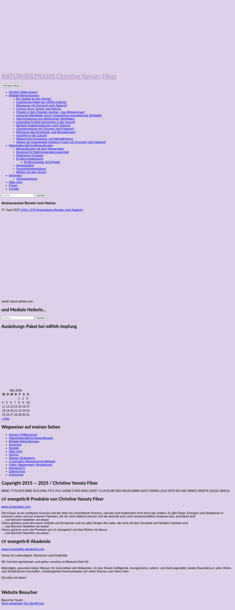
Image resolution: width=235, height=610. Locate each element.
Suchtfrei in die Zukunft (31, 135)
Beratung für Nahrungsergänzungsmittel (42, 152)
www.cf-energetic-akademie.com (22, 549)
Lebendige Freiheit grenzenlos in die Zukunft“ (46, 122)
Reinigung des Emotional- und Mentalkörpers (46, 132)
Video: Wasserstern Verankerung (30, 464)
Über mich (15, 182)
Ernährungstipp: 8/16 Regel (42, 162)
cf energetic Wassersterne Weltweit (32, 461)
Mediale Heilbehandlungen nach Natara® (43, 125)
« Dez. (5, 418)
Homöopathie (25, 165)
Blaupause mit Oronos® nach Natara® (41, 105)
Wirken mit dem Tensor (31, 172)
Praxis (13, 185)
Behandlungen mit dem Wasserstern (40, 148)
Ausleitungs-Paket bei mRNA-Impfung (41, 102)
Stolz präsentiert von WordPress (22, 603)
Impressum (16, 474)
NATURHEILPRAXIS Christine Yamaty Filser (59, 76)
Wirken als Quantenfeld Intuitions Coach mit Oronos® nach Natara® (61, 142)
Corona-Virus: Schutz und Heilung (38, 108)
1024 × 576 (27, 209)
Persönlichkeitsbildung (31, 168)
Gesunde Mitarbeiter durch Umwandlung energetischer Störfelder (59, 115)
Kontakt (14, 188)
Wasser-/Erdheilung (22, 458)
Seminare (15, 175)
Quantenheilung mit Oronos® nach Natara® (45, 128)
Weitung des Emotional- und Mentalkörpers (44, 138)
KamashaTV (17, 468)
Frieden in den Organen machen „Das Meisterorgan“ (50, 112)
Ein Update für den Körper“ (34, 98)
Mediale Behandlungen (24, 95)
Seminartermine (26, 178)
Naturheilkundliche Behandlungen (31, 145)
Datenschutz (17, 471)
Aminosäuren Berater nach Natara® (59, 209)
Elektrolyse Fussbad (29, 155)
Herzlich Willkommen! (23, 92)
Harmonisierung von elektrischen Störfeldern (45, 118)
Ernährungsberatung (29, 158)
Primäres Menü (11, 85)
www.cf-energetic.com (16, 506)
